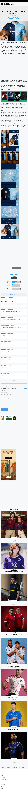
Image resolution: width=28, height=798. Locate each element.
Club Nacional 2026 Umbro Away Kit (14, 634)
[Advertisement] (12, 67)
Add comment (3, 306)
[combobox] (26, 4)
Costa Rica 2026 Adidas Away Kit (14, 666)
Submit (4, 409)
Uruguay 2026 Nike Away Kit (14, 760)
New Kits (14, 569)
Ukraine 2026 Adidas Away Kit (14, 729)
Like (2, 304)
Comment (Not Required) (6, 398)
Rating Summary (4, 392)
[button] (2, 4)
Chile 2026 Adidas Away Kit (14, 697)
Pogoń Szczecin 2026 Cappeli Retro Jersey (14, 540)
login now (13, 388)
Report (7, 306)
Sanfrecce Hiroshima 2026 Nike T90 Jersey (14, 571)
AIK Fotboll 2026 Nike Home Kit (14, 603)
